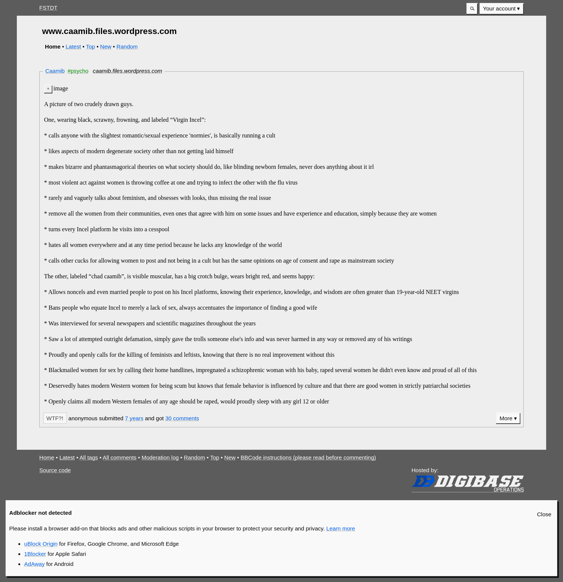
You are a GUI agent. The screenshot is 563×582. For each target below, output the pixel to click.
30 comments (182, 418)
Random (127, 46)
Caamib (55, 71)
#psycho (77, 71)
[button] (472, 9)
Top (90, 46)
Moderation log (159, 457)
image (60, 88)
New (105, 46)
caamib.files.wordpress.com (127, 71)
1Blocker (35, 554)
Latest (73, 46)
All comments (120, 457)
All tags (89, 457)
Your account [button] (499, 8)
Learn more (340, 528)
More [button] (506, 418)
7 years (134, 418)
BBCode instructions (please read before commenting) (308, 457)
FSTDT (48, 7)
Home (46, 457)
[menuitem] (502, 9)
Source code (55, 470)
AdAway (34, 564)
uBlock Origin (41, 544)
